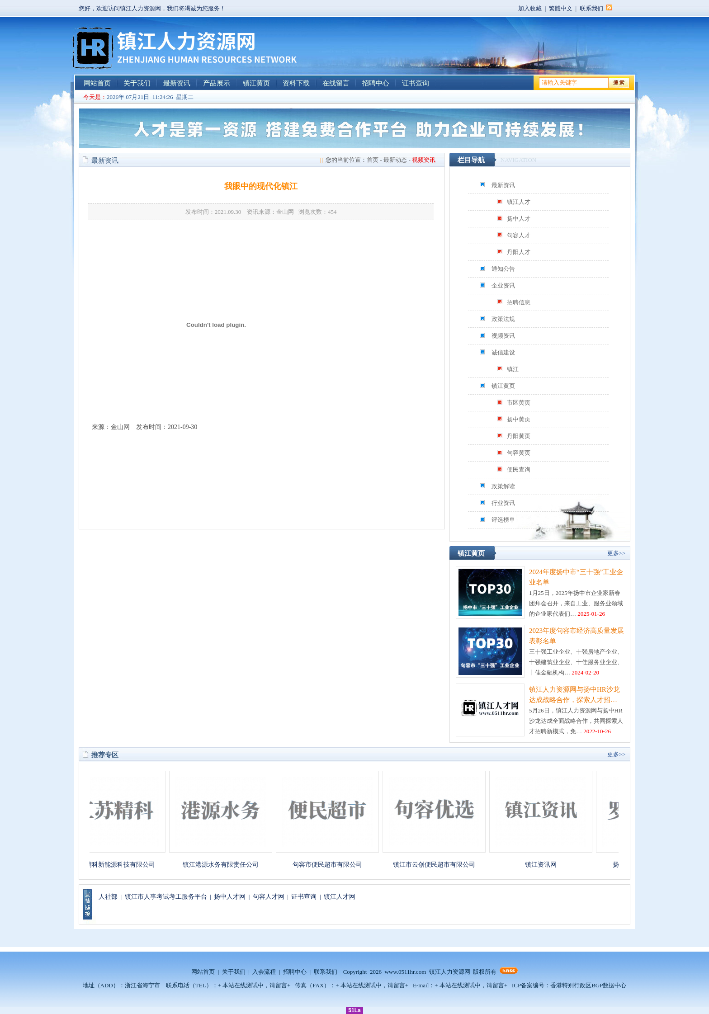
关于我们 (137, 83)
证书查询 (415, 83)
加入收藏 (530, 8)
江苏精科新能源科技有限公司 (118, 864)
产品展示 (216, 83)
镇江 (513, 369)
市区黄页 (518, 402)
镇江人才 (518, 201)
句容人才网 (268, 896)
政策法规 (503, 319)
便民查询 (518, 469)
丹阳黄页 (518, 436)
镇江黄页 (256, 83)
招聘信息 (518, 302)
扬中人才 (518, 218)
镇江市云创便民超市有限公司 (438, 864)
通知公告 (503, 268)
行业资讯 (503, 503)
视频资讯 (503, 335)
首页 (372, 159)
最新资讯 (176, 83)
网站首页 (97, 83)
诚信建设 (503, 352)
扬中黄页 (518, 419)
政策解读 (503, 486)
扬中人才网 (230, 896)
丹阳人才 (518, 252)
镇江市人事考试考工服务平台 (166, 896)
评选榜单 (503, 519)
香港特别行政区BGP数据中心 (588, 985)
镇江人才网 (339, 896)
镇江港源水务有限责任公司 (225, 864)
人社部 (108, 896)
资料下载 (296, 83)
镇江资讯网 (545, 864)
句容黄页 (518, 452)
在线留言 (336, 83)
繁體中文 (560, 8)
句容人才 (518, 235)
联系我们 (591, 8)
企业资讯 (503, 285)
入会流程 (264, 971)
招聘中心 (375, 83)
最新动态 (395, 159)
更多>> (616, 553)
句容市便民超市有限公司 (331, 864)
